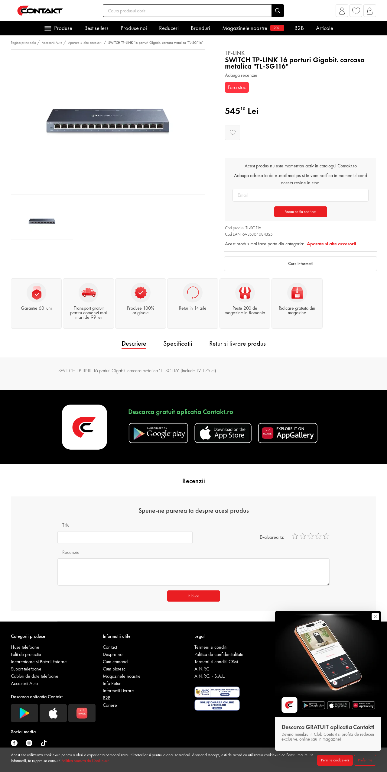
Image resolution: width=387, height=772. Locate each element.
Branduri (200, 28)
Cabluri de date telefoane (34, 676)
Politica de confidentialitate (218, 654)
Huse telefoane (25, 647)
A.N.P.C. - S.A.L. (209, 676)
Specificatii (177, 343)
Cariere (110, 705)
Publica (193, 596)
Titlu (65, 525)
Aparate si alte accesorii (85, 42)
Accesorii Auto (52, 42)
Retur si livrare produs (237, 343)
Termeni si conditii (210, 647)
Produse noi (134, 28)
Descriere (134, 343)
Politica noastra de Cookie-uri (85, 760)
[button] (342, 12)
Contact (110, 647)
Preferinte (365, 760)
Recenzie (71, 552)
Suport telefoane (26, 669)
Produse (63, 28)
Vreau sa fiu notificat (300, 211)
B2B (299, 28)
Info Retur (112, 683)
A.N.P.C (201, 669)
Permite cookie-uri (335, 760)
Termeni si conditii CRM (216, 661)
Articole (324, 28)
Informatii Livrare (118, 690)
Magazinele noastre (252, 28)
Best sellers (96, 28)
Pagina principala (23, 42)
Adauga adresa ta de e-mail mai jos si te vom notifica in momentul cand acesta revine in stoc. (300, 179)
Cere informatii (300, 263)
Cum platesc (114, 669)
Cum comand (115, 661)
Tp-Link (235, 53)
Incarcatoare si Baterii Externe (39, 661)
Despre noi (113, 654)
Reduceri (169, 28)
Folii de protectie (26, 654)
